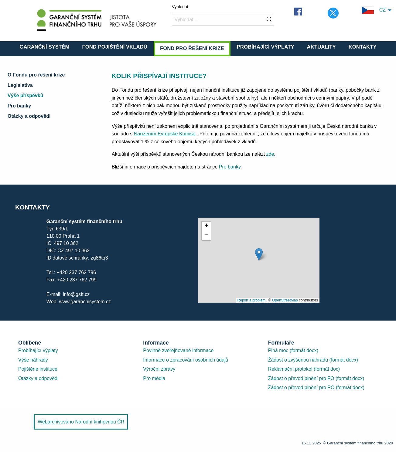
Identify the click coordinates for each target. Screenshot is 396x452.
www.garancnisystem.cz (84, 301)
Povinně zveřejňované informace (178, 350)
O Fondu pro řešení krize (36, 74)
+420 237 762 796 (76, 272)
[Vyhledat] (223, 19)
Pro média (154, 378)
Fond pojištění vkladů (114, 47)
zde (270, 154)
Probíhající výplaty (265, 47)
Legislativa (20, 85)
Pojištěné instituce (37, 369)
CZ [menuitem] (374, 10)
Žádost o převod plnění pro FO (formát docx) (316, 378)
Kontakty (363, 47)
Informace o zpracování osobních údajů (185, 359)
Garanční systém (44, 47)
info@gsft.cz (76, 294)
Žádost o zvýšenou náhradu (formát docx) (313, 359)
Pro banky (19, 105)
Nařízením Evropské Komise (165, 133)
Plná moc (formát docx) (293, 350)
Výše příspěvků (25, 95)
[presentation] (258, 260)
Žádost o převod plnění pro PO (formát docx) (316, 387)
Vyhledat (180, 6)
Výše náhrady (33, 359)
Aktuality (321, 47)
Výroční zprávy (159, 369)
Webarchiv (49, 421)
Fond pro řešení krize (192, 48)
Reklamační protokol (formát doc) (304, 369)
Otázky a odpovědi (29, 116)
